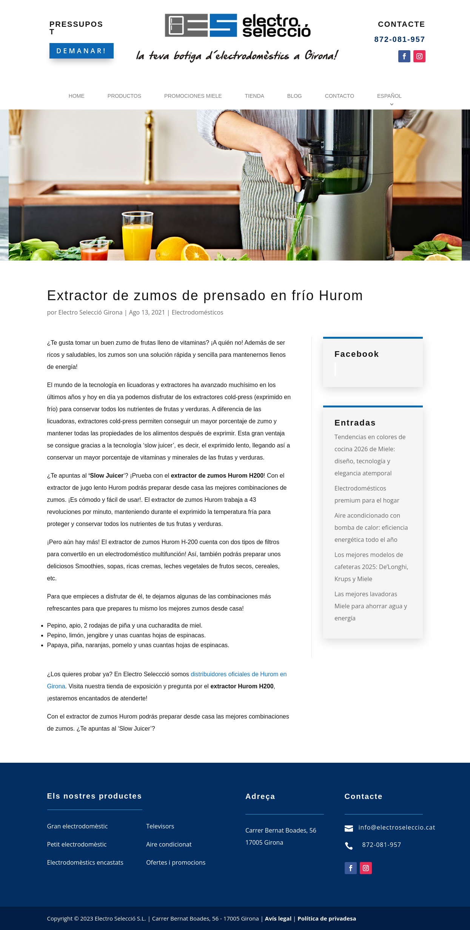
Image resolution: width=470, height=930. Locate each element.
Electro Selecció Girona (91, 312)
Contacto (339, 96)
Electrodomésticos (197, 312)
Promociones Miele (193, 96)
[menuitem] (391, 98)
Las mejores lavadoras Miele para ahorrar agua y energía (370, 606)
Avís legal (278, 918)
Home (77, 96)
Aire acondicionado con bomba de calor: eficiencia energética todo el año (371, 527)
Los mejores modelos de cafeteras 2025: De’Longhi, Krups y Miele (371, 567)
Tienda (254, 96)
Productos (124, 96)
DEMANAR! (81, 50)
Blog (294, 96)
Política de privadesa (326, 918)
